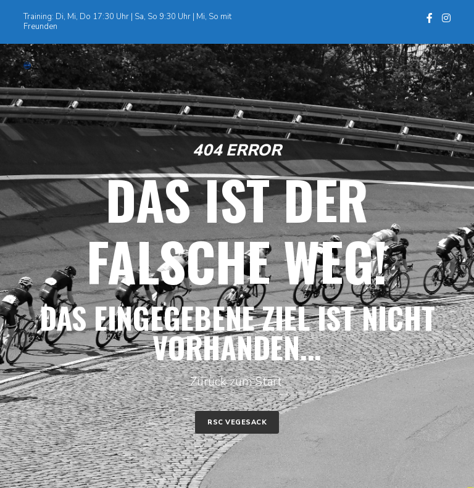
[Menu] (438, 65)
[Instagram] (446, 18)
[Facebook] (429, 18)
